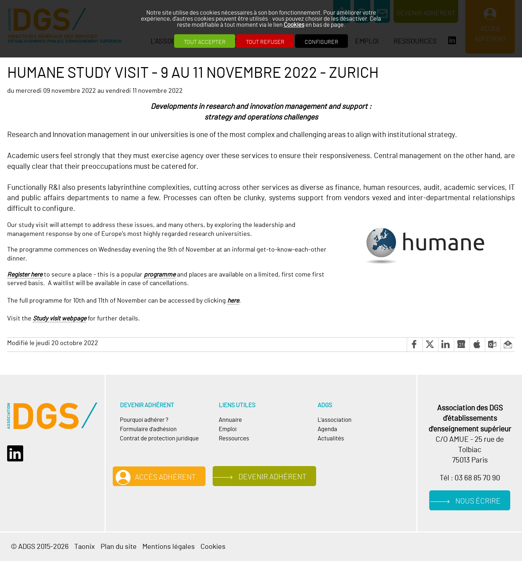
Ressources (234, 438)
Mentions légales (168, 546)
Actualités (331, 438)
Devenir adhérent (272, 477)
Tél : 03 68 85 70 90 (470, 478)
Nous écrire (478, 501)
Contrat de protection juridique (159, 438)
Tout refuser (265, 42)
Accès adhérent (165, 477)
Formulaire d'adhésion (148, 429)
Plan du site (119, 546)
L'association (334, 420)
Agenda (327, 429)
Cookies (294, 25)
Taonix (84, 546)
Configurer (321, 42)
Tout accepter (204, 42)
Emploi (228, 429)
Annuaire (230, 420)
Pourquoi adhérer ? (144, 420)
